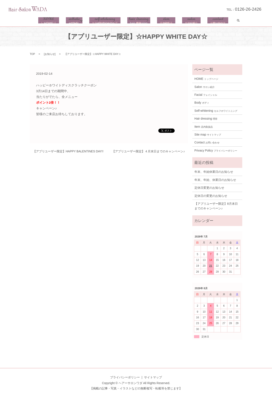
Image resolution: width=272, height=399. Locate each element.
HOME (51, 21)
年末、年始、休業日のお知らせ (215, 181)
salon (190, 21)
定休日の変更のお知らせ (210, 197)
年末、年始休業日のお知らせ (213, 173)
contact (214, 21)
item (167, 21)
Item (203, 128)
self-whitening (108, 21)
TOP (32, 55)
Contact (207, 144)
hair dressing (141, 21)
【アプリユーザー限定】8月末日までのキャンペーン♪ (216, 208)
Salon (204, 88)
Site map (207, 136)
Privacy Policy (215, 152)
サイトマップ (153, 379)
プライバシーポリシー (125, 379)
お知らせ (50, 55)
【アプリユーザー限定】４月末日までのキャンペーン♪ (148, 153)
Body (201, 104)
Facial (205, 96)
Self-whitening (215, 112)
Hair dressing (205, 120)
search (234, 21)
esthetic (77, 21)
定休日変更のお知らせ (209, 189)
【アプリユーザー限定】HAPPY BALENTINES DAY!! (68, 153)
